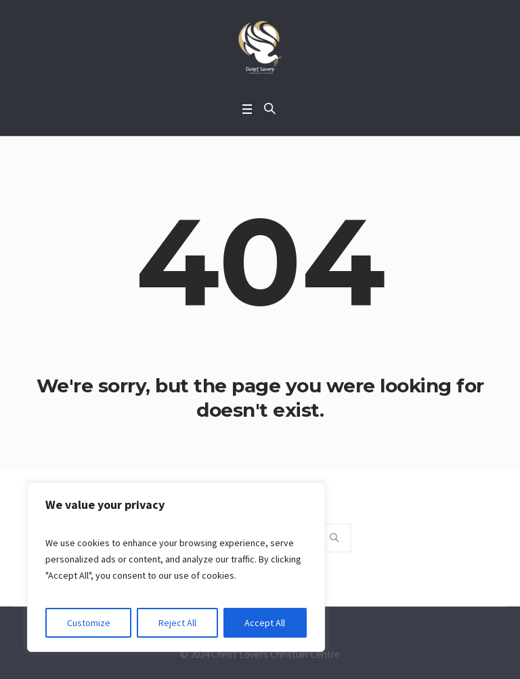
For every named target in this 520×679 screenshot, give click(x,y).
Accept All (264, 623)
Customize (88, 623)
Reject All (177, 623)
